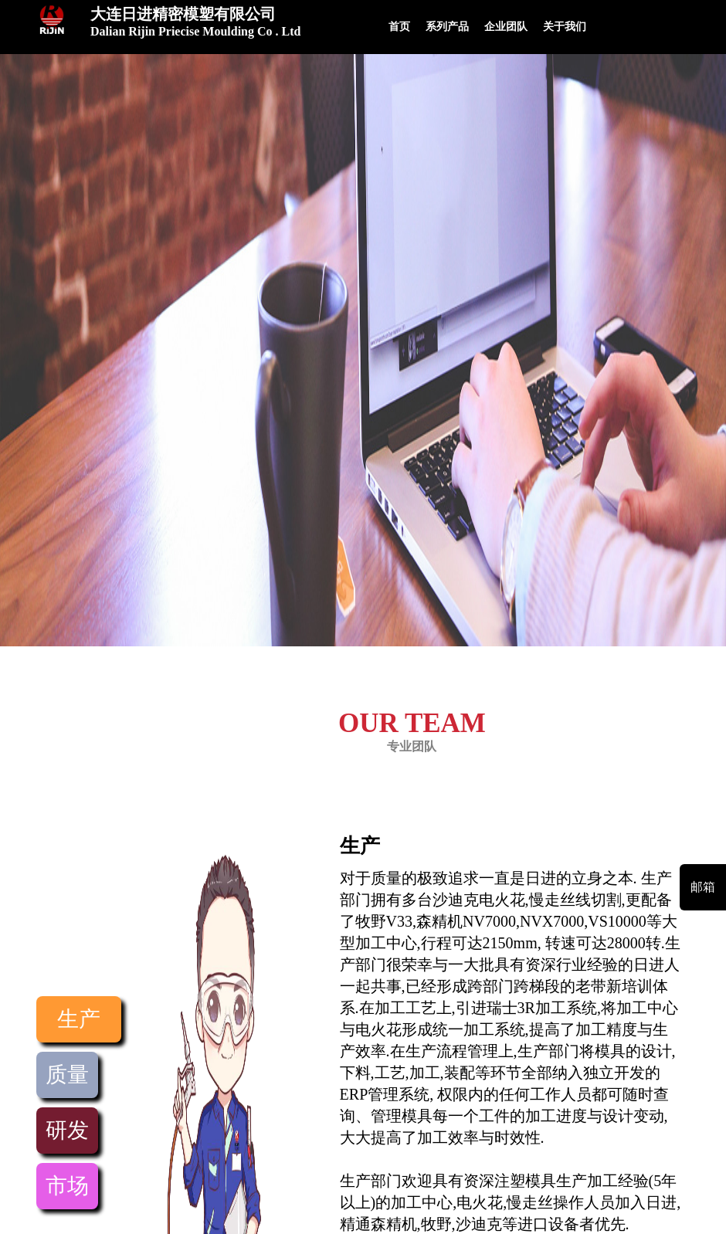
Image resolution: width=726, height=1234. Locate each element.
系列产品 (447, 26)
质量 (67, 1075)
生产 (78, 1019)
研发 (67, 1130)
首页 (399, 26)
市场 (67, 1186)
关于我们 (564, 26)
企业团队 (506, 26)
